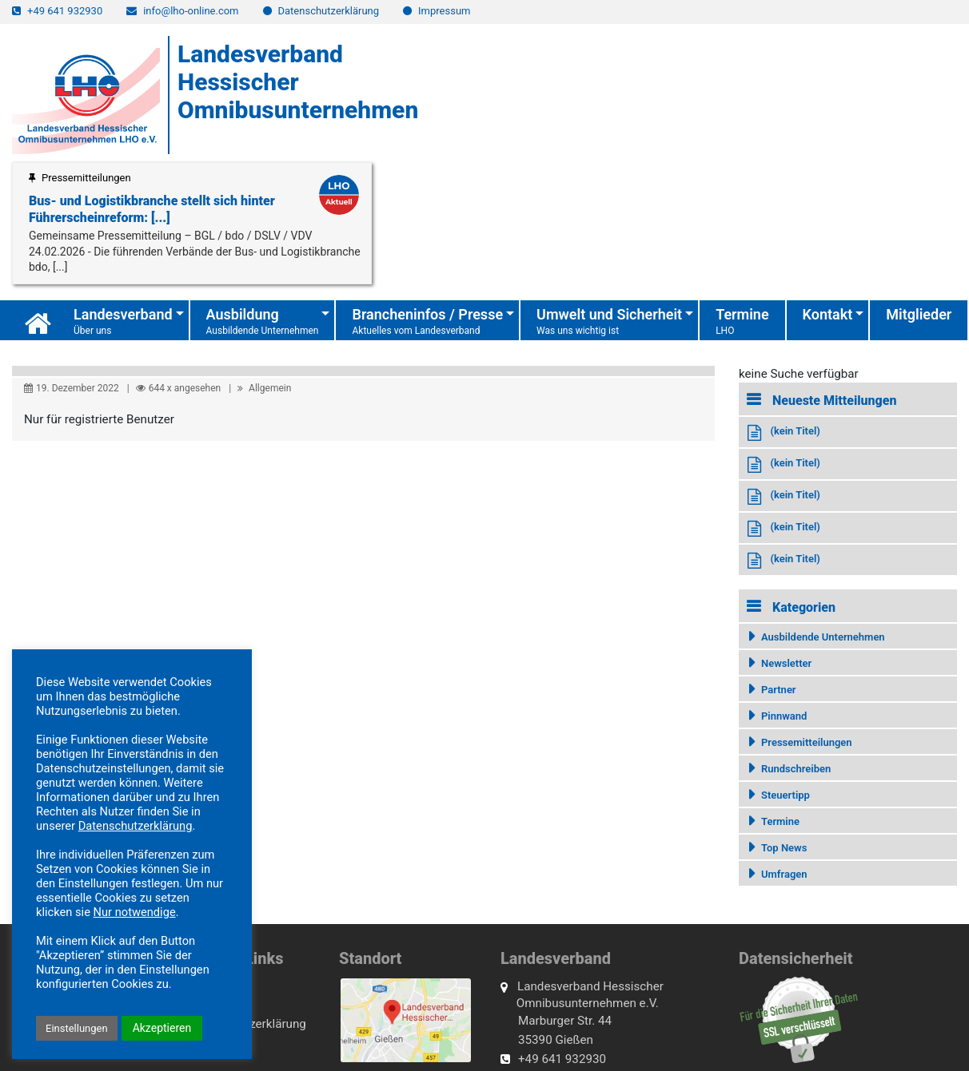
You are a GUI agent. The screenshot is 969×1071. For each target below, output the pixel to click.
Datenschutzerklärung (329, 11)
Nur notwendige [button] (135, 912)
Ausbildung (262, 322)
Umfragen (784, 874)
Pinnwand (784, 716)
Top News (784, 848)
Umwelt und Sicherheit (609, 322)
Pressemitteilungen (806, 742)
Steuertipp (785, 795)
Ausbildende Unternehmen (823, 637)
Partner (778, 690)
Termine (742, 324)
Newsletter (786, 663)
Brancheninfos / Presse (427, 322)
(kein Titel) (794, 431)
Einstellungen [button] (77, 1028)
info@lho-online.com (190, 11)
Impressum (444, 11)
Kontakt (828, 314)
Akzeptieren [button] (162, 1027)
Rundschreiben (796, 769)
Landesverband (123, 322)
